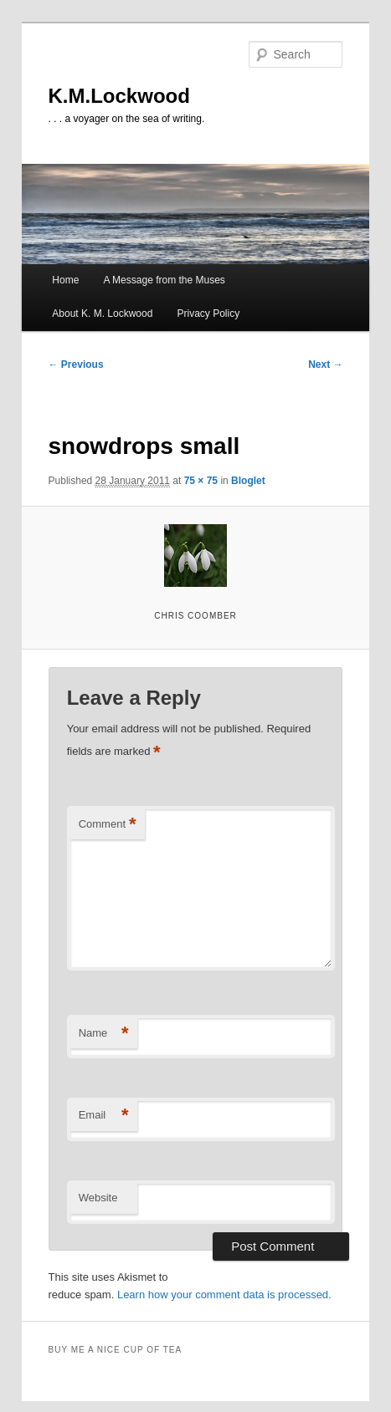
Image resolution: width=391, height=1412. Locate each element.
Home (65, 280)
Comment (107, 825)
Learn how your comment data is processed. (224, 1294)
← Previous (76, 364)
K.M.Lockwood (119, 95)
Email (104, 1116)
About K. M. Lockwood (102, 313)
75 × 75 (201, 481)
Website (98, 1197)
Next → (325, 364)
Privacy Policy (208, 313)
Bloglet (248, 481)
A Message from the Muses (163, 280)
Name (104, 1034)
